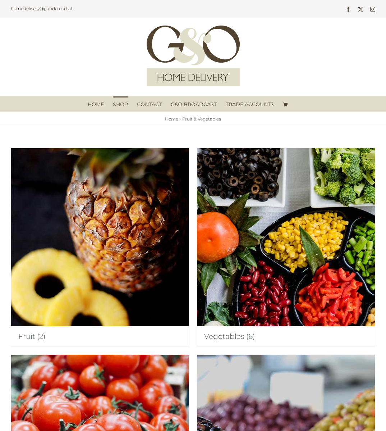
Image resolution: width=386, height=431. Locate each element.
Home (171, 119)
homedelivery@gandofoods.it (42, 8)
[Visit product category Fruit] (100, 247)
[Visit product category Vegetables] (286, 247)
